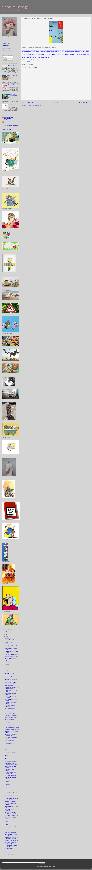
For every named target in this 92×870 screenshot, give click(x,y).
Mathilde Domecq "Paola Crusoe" (12, 853)
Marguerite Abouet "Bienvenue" (11, 710)
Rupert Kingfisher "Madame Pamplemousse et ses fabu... (11, 753)
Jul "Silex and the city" (9, 719)
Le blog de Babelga (14, 7)
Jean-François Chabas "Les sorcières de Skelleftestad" (11, 764)
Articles (5, 57)
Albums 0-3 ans (5, 43)
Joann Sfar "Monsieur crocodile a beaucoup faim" (12, 850)
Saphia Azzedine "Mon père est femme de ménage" (11, 799)
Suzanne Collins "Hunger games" (12, 656)
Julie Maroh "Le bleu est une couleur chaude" (13, 66)
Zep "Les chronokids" (9, 848)
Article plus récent (27, 102)
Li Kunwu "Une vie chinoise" (11, 717)
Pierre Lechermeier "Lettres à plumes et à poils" (11, 747)
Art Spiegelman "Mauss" (10, 711)
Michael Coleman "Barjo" (10, 671)
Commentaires (7, 59)
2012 (5, 636)
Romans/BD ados (6, 51)
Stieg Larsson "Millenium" (10, 786)
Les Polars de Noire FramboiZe (11, 122)
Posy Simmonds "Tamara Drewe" (12, 727)
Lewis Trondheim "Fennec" (10, 832)
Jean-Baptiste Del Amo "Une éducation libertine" (11, 796)
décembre (7, 638)
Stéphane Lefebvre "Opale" (10, 801)
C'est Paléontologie (8, 119)
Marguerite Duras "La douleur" (11, 790)
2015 (5, 631)
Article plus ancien (84, 102)
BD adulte (4, 45)
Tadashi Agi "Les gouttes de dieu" (12, 729)
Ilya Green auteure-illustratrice (11, 125)
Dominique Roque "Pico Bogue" (11, 840)
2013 (5, 634)
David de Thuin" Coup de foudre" (12, 725)
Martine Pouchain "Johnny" (10, 658)
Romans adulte (5, 48)
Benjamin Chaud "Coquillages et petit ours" (12, 95)
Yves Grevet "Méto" (9, 685)
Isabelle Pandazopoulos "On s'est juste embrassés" (12, 688)
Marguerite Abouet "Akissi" (10, 830)
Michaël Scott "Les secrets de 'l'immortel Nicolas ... (11, 680)
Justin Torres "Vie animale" (10, 775)
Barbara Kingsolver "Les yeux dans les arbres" (11, 773)
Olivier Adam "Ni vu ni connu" (11, 761)
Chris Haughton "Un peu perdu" (11, 826)
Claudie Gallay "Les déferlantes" (11, 815)
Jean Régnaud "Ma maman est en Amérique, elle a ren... (11, 838)
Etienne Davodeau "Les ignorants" (10, 706)
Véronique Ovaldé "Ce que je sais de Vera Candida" (11, 793)
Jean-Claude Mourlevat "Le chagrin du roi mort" (10, 669)
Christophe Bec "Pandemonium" (11, 715)
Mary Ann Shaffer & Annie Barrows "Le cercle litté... (10, 813)
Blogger (53, 866)
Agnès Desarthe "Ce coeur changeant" (12, 105)
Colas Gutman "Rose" (9, 740)
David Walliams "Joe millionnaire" (12, 745)
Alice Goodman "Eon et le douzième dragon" (10, 683)
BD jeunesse (5, 46)
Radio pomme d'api (6, 129)
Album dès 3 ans (6, 41)
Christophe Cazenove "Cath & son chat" (12, 85)
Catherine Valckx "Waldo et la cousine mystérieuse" (11, 743)
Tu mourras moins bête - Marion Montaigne (9, 118)
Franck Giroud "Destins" (10, 708)
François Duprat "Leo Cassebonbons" (9, 828)
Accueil (56, 102)
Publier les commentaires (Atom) (35, 105)
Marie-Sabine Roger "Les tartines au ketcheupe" (12, 759)
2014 (5, 632)
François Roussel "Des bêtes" (11, 724)
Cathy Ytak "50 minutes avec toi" (12, 654)
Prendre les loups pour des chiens (11, 123)
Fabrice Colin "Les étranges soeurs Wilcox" (11, 735)
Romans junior (29, 61)
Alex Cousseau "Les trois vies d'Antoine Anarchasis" (11, 643)
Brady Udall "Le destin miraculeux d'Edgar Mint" (10, 788)
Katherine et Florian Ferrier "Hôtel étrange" (10, 843)
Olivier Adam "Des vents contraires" (10, 810)
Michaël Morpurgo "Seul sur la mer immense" (11, 674)
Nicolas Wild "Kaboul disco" (10, 713)
